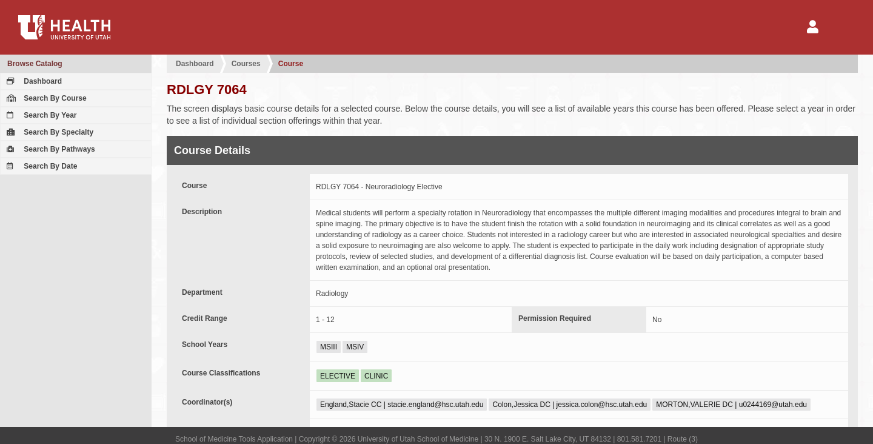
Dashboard (33, 81)
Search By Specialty (48, 132)
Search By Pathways (49, 149)
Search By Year (40, 115)
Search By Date (40, 166)
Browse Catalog (34, 63)
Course (290, 63)
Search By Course (45, 98)
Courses (246, 63)
